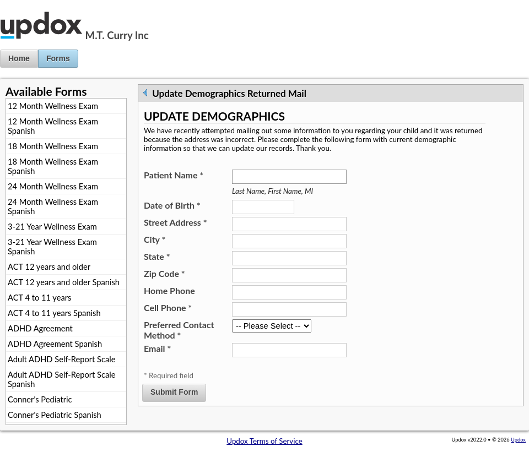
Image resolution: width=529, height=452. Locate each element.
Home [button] (19, 58)
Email (157, 348)
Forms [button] (58, 58)
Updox (518, 440)
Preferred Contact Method (179, 329)
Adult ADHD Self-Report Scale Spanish (61, 379)
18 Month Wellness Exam (53, 146)
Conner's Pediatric (40, 399)
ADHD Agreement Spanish (55, 343)
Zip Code (164, 273)
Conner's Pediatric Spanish (54, 415)
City (154, 239)
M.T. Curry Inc (117, 35)
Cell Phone (168, 307)
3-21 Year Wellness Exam (52, 226)
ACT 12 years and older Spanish (64, 282)
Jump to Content (27, 4)
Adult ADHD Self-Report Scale (61, 359)
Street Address (175, 222)
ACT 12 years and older (49, 266)
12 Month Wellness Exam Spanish (53, 126)
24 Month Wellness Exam (53, 186)
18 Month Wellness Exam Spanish (53, 166)
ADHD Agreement (40, 328)
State (157, 256)
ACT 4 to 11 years (39, 297)
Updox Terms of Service (264, 441)
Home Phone (169, 290)
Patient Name (173, 175)
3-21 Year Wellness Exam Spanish (52, 246)
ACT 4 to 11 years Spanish (54, 313)
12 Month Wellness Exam (53, 106)
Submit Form (174, 392)
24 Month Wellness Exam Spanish (53, 206)
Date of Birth (172, 205)
